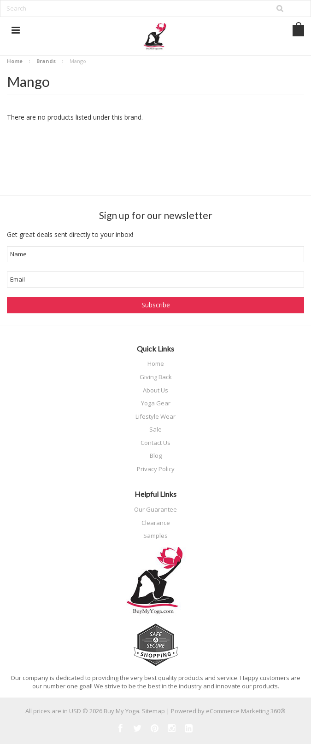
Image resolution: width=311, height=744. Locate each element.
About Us (155, 390)
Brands (46, 61)
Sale (155, 429)
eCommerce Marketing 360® (246, 711)
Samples (155, 535)
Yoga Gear (155, 403)
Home (15, 61)
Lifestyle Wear (155, 416)
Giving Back (156, 377)
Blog (156, 455)
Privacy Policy (156, 469)
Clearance (155, 523)
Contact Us (155, 442)
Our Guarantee (155, 509)
